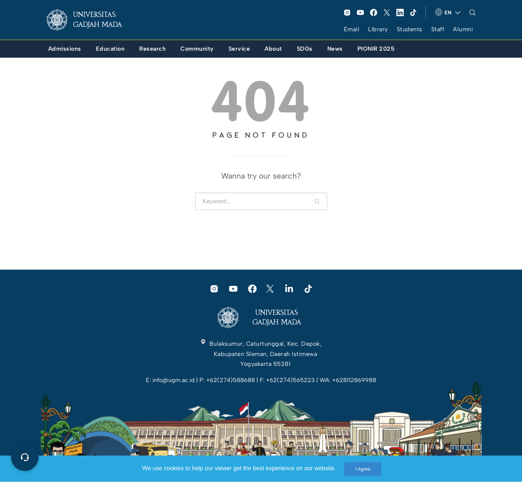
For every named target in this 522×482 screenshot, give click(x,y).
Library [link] (378, 29)
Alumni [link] (463, 29)
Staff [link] (437, 29)
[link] (90, 20)
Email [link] (352, 29)
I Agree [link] (362, 469)
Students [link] (409, 29)
